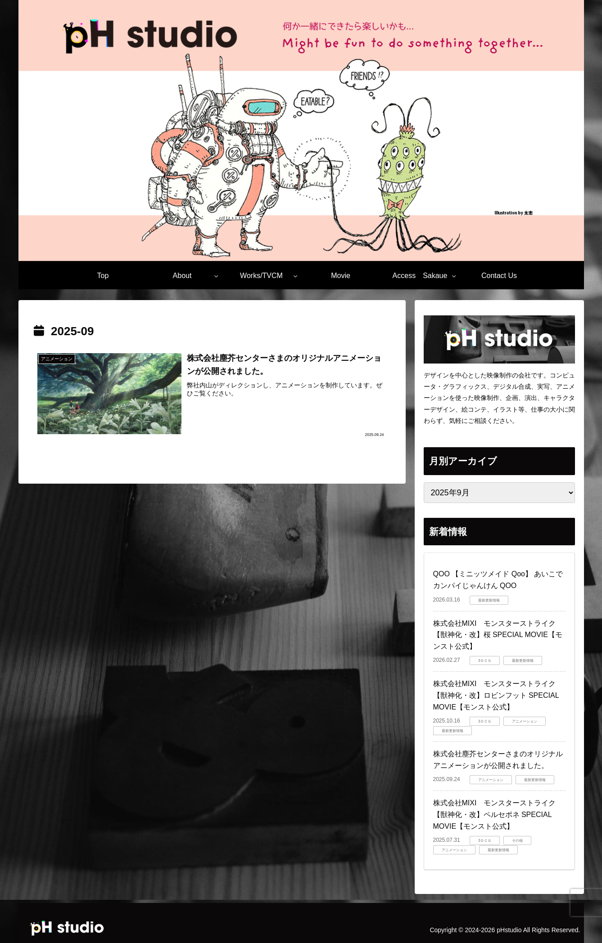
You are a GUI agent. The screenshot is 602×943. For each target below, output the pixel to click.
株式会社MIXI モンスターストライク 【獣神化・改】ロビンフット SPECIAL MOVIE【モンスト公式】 (498, 695)
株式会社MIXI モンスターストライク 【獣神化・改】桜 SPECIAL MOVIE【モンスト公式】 (498, 635)
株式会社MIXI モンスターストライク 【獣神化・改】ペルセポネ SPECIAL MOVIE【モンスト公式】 (498, 814)
